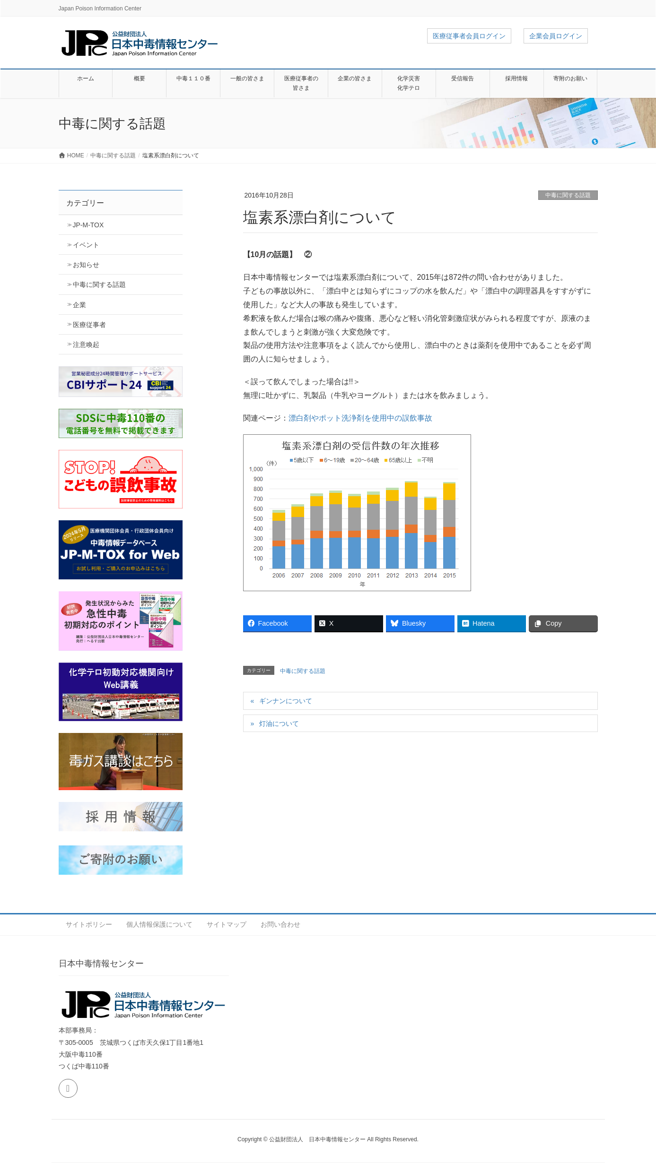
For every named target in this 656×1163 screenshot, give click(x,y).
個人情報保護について (159, 924)
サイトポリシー (89, 924)
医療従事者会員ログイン (469, 36)
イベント (86, 245)
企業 (79, 305)
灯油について (279, 723)
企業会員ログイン (555, 36)
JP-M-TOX (88, 225)
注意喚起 (86, 344)
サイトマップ (226, 924)
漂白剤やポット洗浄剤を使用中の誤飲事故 (360, 418)
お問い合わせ (280, 924)
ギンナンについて (285, 701)
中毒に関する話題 (568, 195)
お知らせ (86, 264)
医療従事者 (89, 324)
